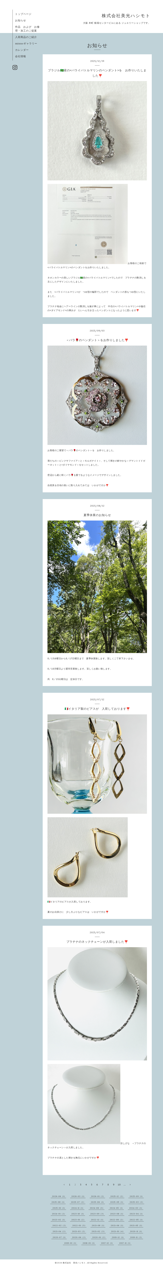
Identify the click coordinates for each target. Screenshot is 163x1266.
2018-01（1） (89, 1243)
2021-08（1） (98, 1225)
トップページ (23, 14)
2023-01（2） (78, 1219)
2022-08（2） (117, 1219)
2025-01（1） (59, 1208)
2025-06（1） (98, 1202)
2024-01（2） (59, 1213)
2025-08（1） (58, 1202)
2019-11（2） (136, 1237)
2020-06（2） (79, 1237)
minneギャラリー (26, 43)
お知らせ (20, 20)
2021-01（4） (118, 1231)
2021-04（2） (60, 1231)
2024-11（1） (77, 1208)
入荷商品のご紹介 (26, 37)
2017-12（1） (107, 1243)
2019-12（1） (118, 1237)
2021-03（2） (79, 1231)
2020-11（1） (136, 1231)
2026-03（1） (78, 1196)
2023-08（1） (117, 1213)
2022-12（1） (97, 1219)
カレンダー (22, 49)
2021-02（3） (99, 1231)
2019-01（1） (70, 1243)
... (125, 1184)
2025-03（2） (137, 1202)
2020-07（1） (60, 1237)
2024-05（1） (117, 1208)
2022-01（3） (79, 1225)
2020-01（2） (99, 1237)
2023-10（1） (78, 1213)
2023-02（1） (59, 1219)
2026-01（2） (98, 1196)
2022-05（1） (137, 1219)
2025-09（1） (137, 1196)
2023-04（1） (137, 1213)
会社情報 (20, 56)
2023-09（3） (97, 1213)
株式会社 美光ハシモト (74, 1263)
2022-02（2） (59, 1225)
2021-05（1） (136, 1225)
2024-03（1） (136, 1208)
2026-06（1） (59, 1196)
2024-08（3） (97, 1208)
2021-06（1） (117, 1225)
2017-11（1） (125, 1243)
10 (119, 1184)
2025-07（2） (78, 1202)
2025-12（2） (117, 1196)
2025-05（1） (117, 1202)
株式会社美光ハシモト (126, 15)
